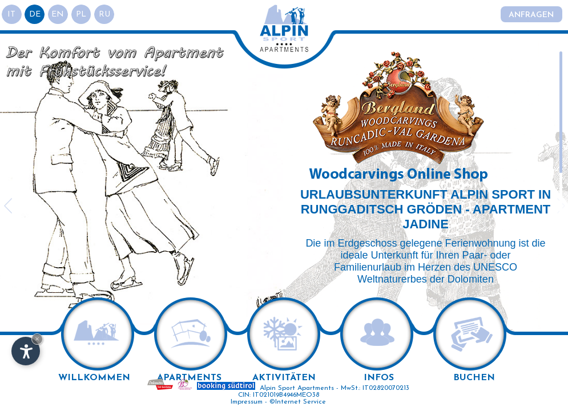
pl (82, 14)
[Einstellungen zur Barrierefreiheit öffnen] (25, 351)
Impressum (247, 401)
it (12, 14)
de (35, 14)
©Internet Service (297, 401)
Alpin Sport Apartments (297, 388)
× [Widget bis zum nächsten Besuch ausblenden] (37, 339)
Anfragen (531, 15)
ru (105, 14)
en (59, 14)
